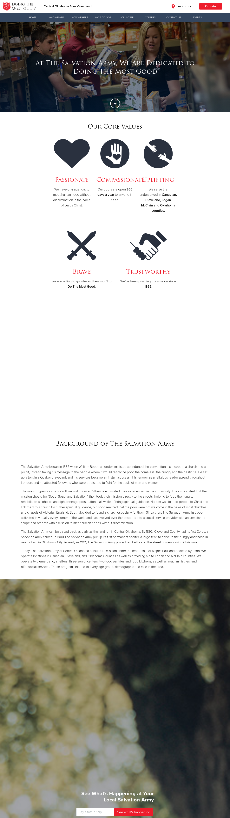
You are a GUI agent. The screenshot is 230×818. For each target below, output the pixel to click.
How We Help (80, 17)
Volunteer (127, 17)
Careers (150, 17)
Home (32, 17)
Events (197, 17)
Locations (181, 6)
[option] (115, 67)
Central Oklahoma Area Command (67, 6)
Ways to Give (103, 17)
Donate (210, 6)
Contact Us (173, 17)
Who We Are (56, 17)
